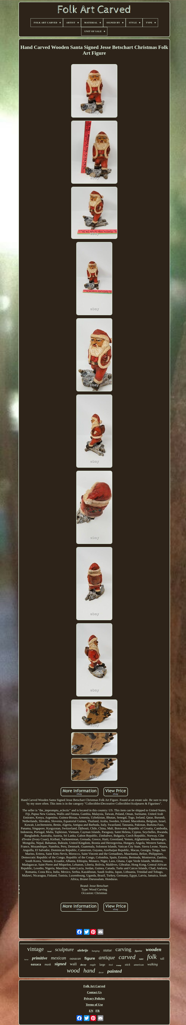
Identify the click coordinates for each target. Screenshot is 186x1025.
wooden (153, 949)
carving (123, 949)
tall (162, 958)
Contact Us (94, 992)
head (49, 951)
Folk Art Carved (94, 986)
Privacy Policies (94, 998)
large (102, 964)
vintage (35, 949)
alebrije (82, 950)
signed (60, 963)
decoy (83, 964)
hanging (96, 950)
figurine (138, 951)
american (139, 964)
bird (111, 964)
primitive (39, 958)
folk (152, 956)
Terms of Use (94, 1004)
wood (73, 970)
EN (91, 1011)
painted (114, 971)
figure (89, 958)
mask (48, 964)
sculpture (64, 949)
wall (73, 964)
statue (107, 950)
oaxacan (75, 958)
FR (98, 1011)
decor (101, 972)
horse (26, 960)
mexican (58, 957)
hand (89, 970)
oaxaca (36, 964)
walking (152, 964)
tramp (118, 965)
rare (141, 959)
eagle (93, 964)
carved (127, 957)
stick (127, 964)
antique (107, 957)
